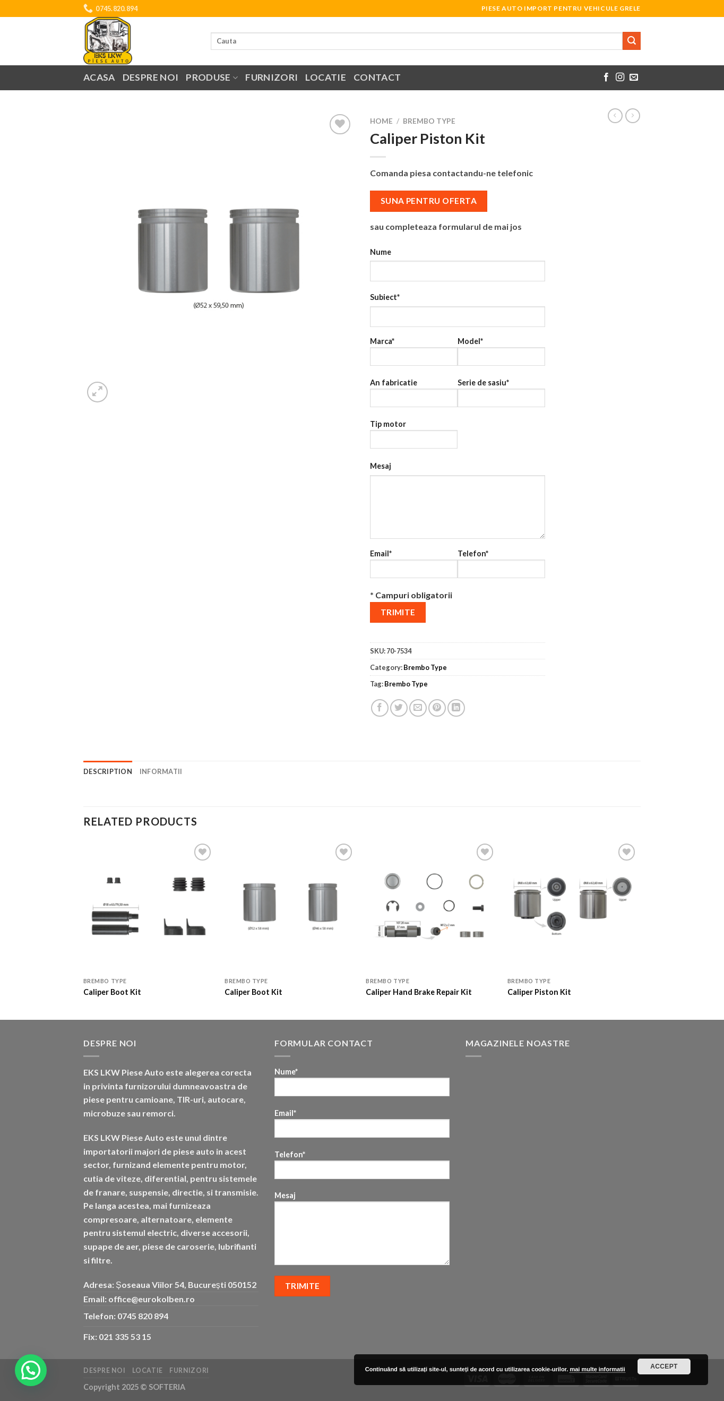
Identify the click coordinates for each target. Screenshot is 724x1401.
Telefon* (501, 567)
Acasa (99, 77)
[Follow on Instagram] (620, 77)
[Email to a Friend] (418, 708)
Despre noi (151, 77)
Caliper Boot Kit (112, 991)
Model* (501, 355)
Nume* (362, 1085)
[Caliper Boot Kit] (148, 906)
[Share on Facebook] (380, 708)
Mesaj (380, 465)
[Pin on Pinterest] (437, 708)
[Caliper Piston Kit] (573, 906)
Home (381, 121)
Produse (212, 77)
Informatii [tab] (161, 771)
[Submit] (632, 41)
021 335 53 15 (125, 1336)
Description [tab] (107, 771)
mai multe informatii (597, 1369)
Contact (377, 77)
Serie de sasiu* (501, 396)
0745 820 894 (142, 1316)
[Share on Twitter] (399, 708)
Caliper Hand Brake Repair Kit (419, 991)
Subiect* (385, 297)
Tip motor (414, 437)
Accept (664, 1366)
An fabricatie (414, 396)
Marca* (414, 355)
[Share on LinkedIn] (456, 708)
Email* (414, 567)
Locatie (325, 77)
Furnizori (271, 77)
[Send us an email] (634, 77)
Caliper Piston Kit (539, 991)
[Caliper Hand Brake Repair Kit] (431, 906)
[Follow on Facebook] (606, 77)
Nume (380, 251)
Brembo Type (429, 121)
